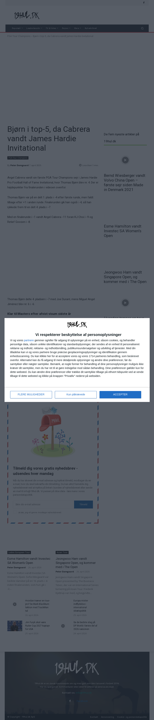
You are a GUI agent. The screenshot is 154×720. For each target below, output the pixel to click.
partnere (29, 340)
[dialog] (77, 360)
